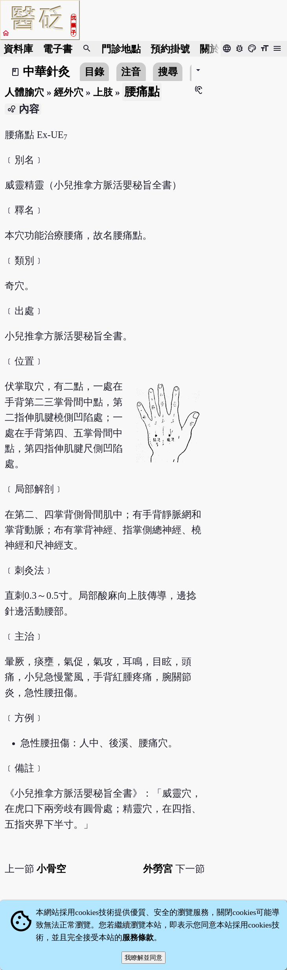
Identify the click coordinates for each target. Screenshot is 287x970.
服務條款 (138, 937)
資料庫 (18, 49)
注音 (131, 71)
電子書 (57, 49)
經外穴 (68, 92)
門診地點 (121, 49)
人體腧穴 (24, 92)
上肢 (103, 92)
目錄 (94, 71)
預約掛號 (170, 49)
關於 (209, 49)
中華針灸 (46, 71)
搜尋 (168, 71)
